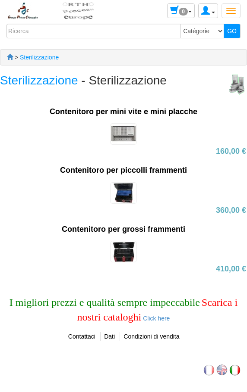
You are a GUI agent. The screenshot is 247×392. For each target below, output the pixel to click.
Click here (155, 318)
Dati (109, 336)
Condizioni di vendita (151, 336)
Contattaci (81, 336)
